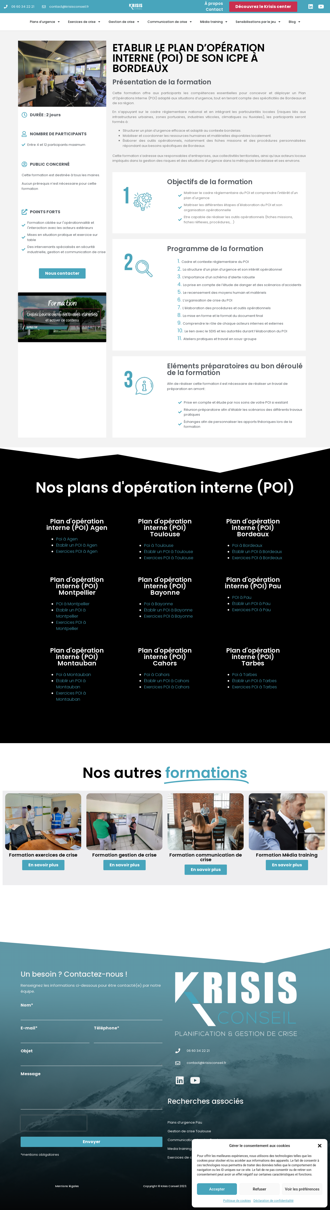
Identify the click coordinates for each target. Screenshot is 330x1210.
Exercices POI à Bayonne (168, 616)
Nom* (27, 1005)
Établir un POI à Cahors (166, 681)
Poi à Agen (67, 539)
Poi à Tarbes (244, 675)
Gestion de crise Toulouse (189, 1131)
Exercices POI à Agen (76, 551)
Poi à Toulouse (159, 545)
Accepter (217, 1189)
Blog (294, 22)
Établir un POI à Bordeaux (257, 552)
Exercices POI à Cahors (166, 687)
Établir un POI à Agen (76, 545)
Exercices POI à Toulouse (168, 558)
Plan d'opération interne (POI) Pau (253, 583)
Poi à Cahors (157, 675)
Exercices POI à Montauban (71, 696)
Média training (213, 22)
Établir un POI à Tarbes (254, 681)
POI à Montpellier (72, 604)
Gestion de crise (124, 22)
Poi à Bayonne (158, 604)
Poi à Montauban (73, 675)
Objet (27, 1051)
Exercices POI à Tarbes (254, 687)
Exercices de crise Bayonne (191, 1157)
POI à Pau (241, 597)
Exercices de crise (84, 22)
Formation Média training (287, 855)
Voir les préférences (302, 1189)
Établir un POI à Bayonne (168, 610)
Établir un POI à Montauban (71, 684)
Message (30, 1074)
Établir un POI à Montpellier (71, 613)
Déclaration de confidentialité (273, 1201)
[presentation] (54, 1123)
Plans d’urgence (45, 22)
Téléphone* (106, 1028)
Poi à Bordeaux (247, 545)
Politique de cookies (237, 1201)
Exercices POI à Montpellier (71, 625)
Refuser (259, 1189)
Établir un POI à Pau (251, 604)
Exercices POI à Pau (251, 610)
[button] (319, 1145)
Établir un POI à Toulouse (168, 552)
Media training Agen (184, 1148)
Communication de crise (169, 22)
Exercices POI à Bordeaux (257, 558)
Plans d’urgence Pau (185, 1122)
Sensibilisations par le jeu (258, 22)
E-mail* (29, 1028)
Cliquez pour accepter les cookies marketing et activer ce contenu (62, 317)
